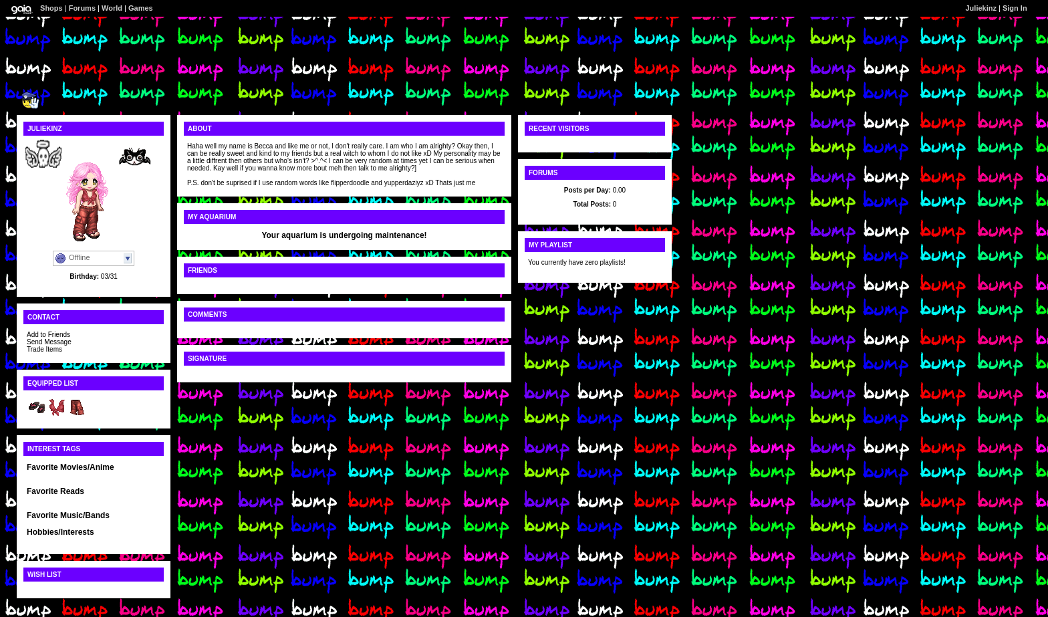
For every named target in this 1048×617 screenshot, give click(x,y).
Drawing (40, 540)
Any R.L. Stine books (60, 499)
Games (140, 8)
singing (67, 540)
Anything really (51, 523)
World (112, 8)
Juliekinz (981, 8)
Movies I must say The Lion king (78, 475)
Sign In (1015, 8)
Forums (82, 8)
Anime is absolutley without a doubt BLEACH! (93, 479)
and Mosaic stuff (132, 540)
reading (93, 540)
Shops (51, 8)
